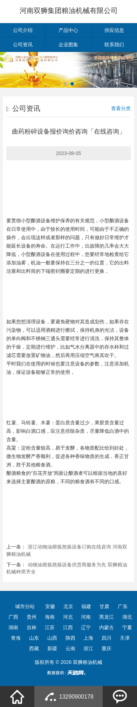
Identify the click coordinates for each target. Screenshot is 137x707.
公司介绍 (23, 30)
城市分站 (25, 606)
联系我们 (114, 44)
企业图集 (68, 44)
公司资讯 (23, 44)
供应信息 (114, 30)
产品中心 (68, 30)
